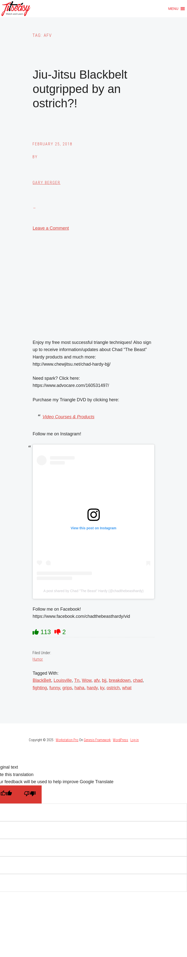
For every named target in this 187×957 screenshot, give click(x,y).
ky (102, 687)
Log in (134, 740)
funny (55, 687)
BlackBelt (42, 680)
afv (97, 680)
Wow (86, 680)
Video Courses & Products (68, 416)
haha (79, 687)
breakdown (120, 680)
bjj (104, 680)
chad (138, 680)
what (127, 687)
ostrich (113, 687)
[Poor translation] (30, 794)
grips (67, 687)
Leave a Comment (51, 228)
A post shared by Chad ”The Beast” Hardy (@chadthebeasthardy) (93, 591)
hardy (92, 687)
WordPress (120, 740)
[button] (173, 8)
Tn (76, 680)
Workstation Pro (67, 740)
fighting (40, 687)
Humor (38, 659)
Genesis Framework (97, 740)
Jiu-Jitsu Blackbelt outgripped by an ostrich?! (80, 89)
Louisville (63, 680)
